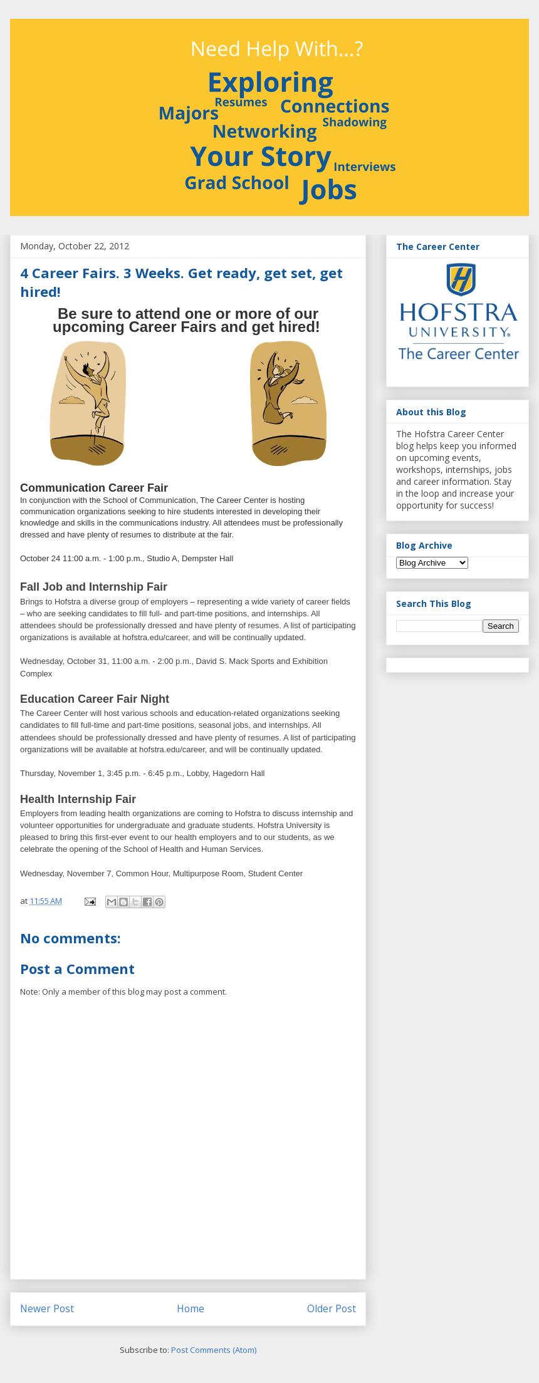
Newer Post (47, 1308)
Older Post (331, 1308)
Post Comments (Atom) (213, 1349)
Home (190, 1308)
